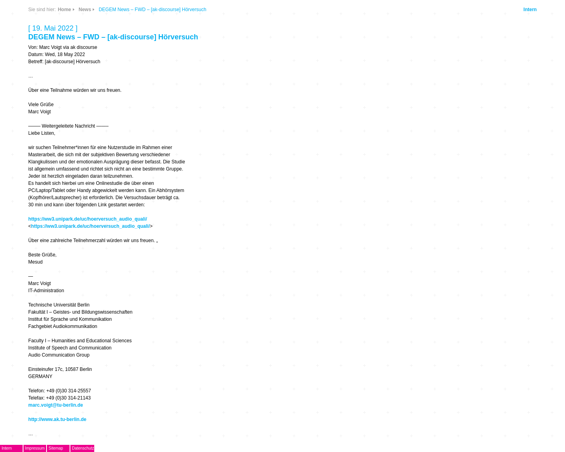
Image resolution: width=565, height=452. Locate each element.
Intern (530, 9)
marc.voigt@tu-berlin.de (55, 405)
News (85, 9)
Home (64, 9)
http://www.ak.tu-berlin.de (57, 419)
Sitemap (56, 448)
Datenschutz (83, 448)
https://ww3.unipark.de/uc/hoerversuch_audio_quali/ (87, 219)
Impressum (35, 448)
